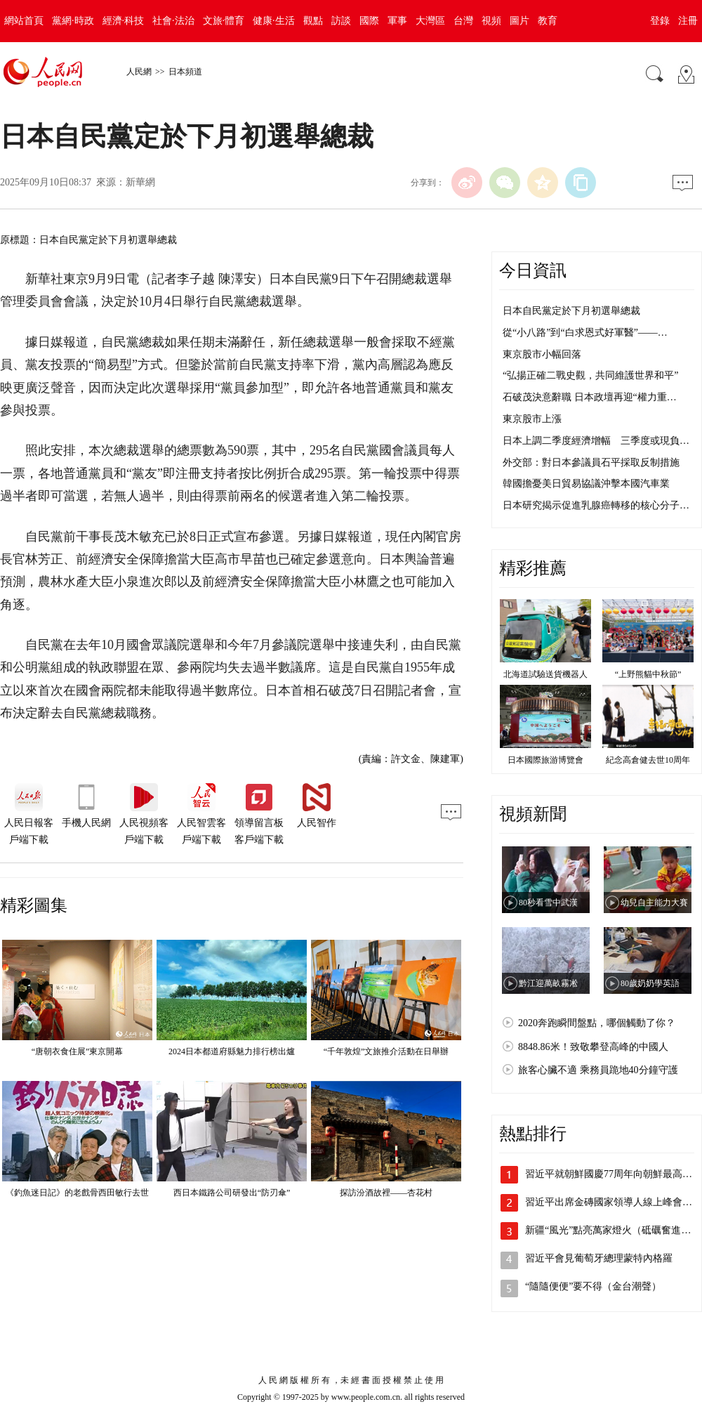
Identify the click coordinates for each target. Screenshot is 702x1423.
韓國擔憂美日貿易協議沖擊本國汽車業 (586, 483)
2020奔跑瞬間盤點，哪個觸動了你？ (596, 1023)
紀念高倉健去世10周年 (648, 760)
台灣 (463, 20)
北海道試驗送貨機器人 (545, 674)
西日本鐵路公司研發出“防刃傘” (232, 1193)
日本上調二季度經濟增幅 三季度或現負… (596, 440)
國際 (369, 20)
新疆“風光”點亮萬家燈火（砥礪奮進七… (613, 1230)
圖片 (519, 20)
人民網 (139, 72)
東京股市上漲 (532, 419)
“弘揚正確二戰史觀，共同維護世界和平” (590, 375)
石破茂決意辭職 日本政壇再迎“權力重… (590, 397)
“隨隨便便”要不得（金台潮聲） (593, 1286)
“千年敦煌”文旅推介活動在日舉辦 (386, 1051)
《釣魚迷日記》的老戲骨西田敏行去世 (77, 1193)
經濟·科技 (123, 20)
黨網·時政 (73, 20)
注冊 (688, 20)
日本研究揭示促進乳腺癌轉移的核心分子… (596, 505)
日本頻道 (185, 72)
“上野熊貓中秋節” (648, 674)
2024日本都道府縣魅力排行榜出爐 (231, 1051)
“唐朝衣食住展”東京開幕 (78, 1051)
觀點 (313, 20)
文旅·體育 (224, 20)
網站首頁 (24, 20)
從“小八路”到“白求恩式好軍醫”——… (585, 332)
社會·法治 (173, 20)
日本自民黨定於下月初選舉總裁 (571, 311)
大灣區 (430, 20)
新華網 (140, 182)
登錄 (660, 20)
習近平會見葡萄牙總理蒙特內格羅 (599, 1258)
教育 (547, 20)
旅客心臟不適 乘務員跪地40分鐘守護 (598, 1070)
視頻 (491, 20)
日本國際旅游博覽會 (545, 760)
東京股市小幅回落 (542, 354)
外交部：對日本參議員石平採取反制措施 (591, 462)
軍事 (397, 20)
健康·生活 (274, 20)
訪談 (341, 20)
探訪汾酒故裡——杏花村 (386, 1193)
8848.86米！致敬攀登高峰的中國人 (593, 1047)
